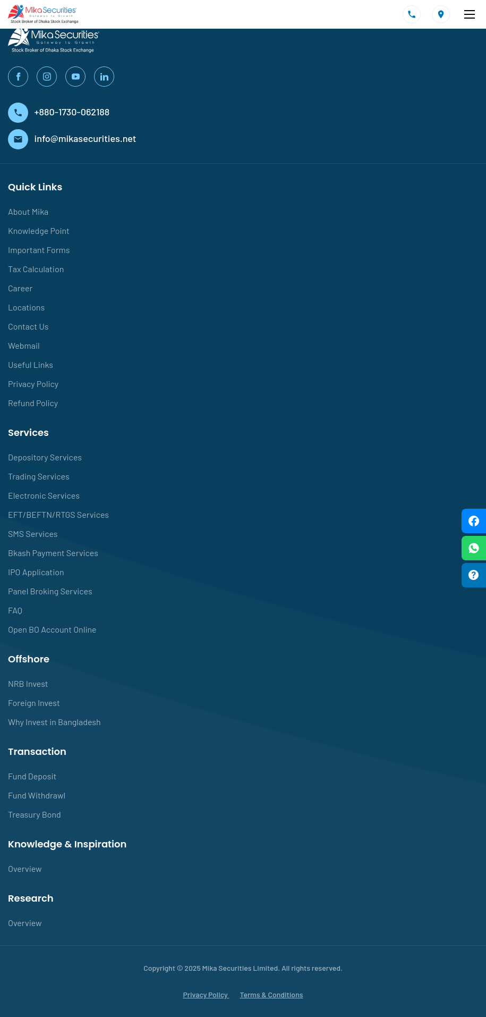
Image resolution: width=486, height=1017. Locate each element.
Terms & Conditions (271, 994)
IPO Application (36, 572)
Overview (25, 868)
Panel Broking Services (50, 591)
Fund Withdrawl (36, 795)
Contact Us (28, 326)
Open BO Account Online (52, 629)
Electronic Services (44, 495)
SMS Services (33, 533)
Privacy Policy (33, 384)
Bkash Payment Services (53, 553)
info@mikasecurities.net (72, 138)
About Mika (28, 211)
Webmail (24, 345)
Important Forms (39, 250)
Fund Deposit (32, 776)
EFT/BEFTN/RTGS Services (58, 514)
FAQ (15, 610)
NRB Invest (28, 683)
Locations (26, 307)
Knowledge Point (39, 230)
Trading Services (39, 476)
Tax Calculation (36, 269)
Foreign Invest (34, 702)
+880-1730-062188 (58, 111)
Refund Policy (33, 403)
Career (20, 288)
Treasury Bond (34, 814)
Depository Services (45, 457)
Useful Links (30, 364)
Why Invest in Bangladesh (54, 722)
